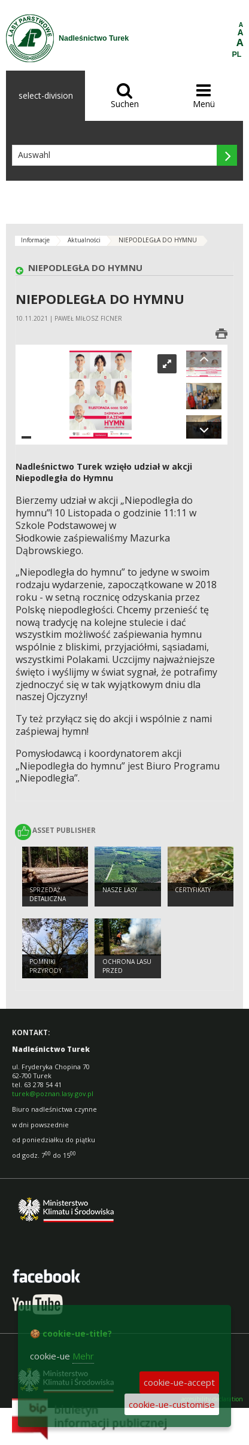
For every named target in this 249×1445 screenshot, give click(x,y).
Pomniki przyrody (45, 966)
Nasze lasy (119, 890)
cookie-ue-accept (179, 1382)
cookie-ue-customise (172, 1404)
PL (237, 54)
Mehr (83, 1356)
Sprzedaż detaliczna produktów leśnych (49, 903)
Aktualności (84, 240)
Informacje (35, 240)
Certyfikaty (193, 890)
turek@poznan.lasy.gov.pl (52, 1093)
